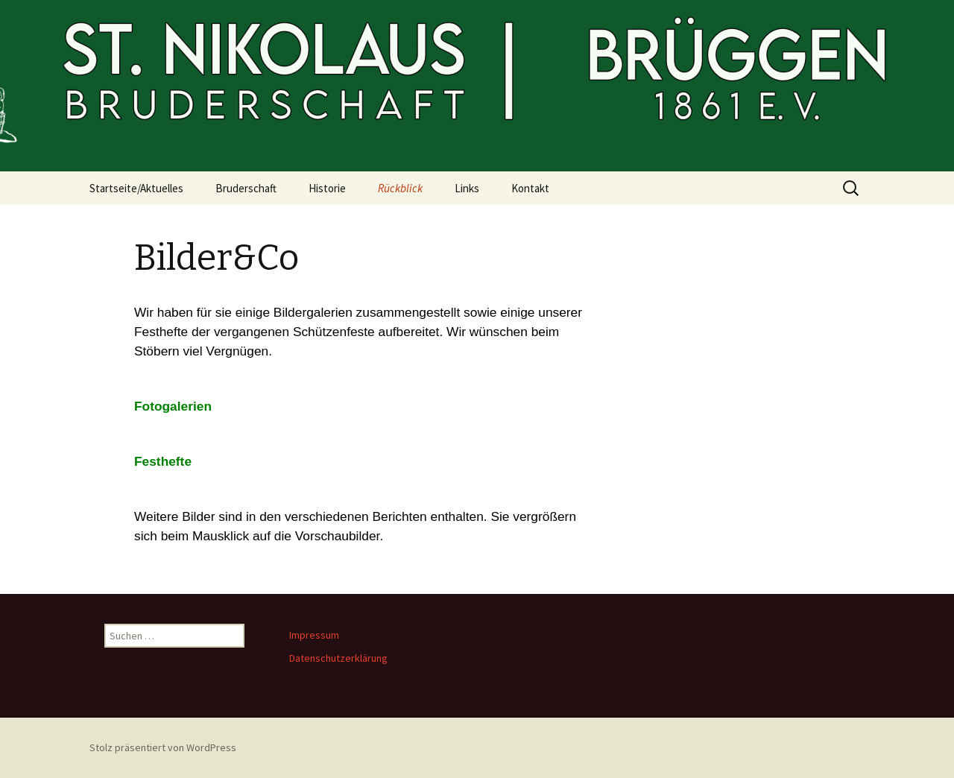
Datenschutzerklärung (338, 658)
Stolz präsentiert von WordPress (162, 747)
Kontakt (530, 188)
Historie (327, 188)
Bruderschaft (246, 188)
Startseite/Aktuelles (136, 188)
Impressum (314, 635)
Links (467, 188)
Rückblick (400, 188)
